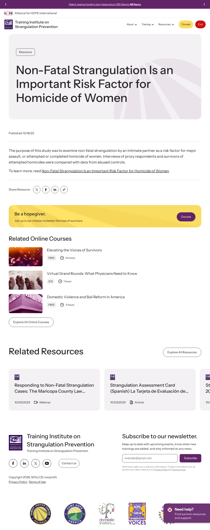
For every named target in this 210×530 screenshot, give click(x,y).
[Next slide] (204, 4)
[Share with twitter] (37, 189)
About (132, 24)
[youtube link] (47, 463)
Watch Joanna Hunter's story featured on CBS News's (105, 4)
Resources (167, 24)
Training (148, 24)
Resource (25, 52)
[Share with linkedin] (55, 189)
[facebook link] (13, 463)
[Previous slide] (6, 4)
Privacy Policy (18, 482)
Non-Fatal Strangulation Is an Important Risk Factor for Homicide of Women (105, 171)
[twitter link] (35, 463)
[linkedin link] (24, 463)
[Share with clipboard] (64, 189)
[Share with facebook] (46, 189)
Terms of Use (37, 482)
